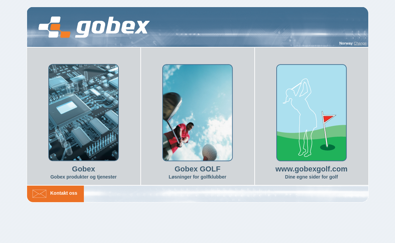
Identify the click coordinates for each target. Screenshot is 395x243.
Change (360, 43)
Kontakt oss (63, 193)
